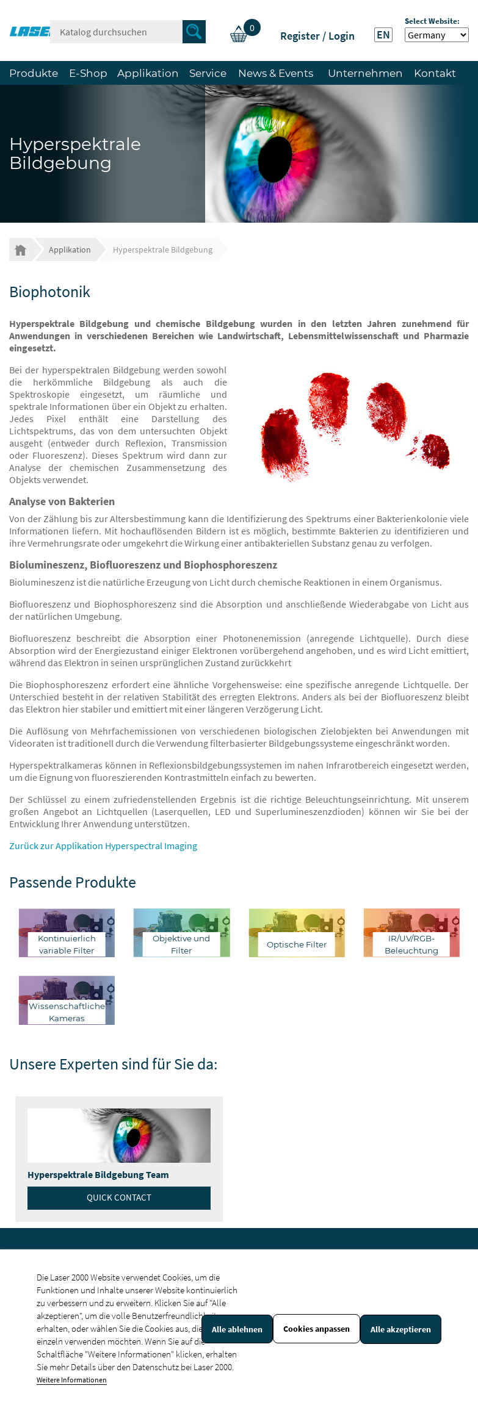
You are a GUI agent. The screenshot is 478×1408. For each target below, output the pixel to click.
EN (383, 35)
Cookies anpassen (316, 1328)
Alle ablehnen (237, 1329)
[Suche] (128, 31)
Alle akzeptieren (401, 1329)
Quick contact (119, 1197)
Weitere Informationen (72, 1379)
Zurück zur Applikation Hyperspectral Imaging (103, 845)
